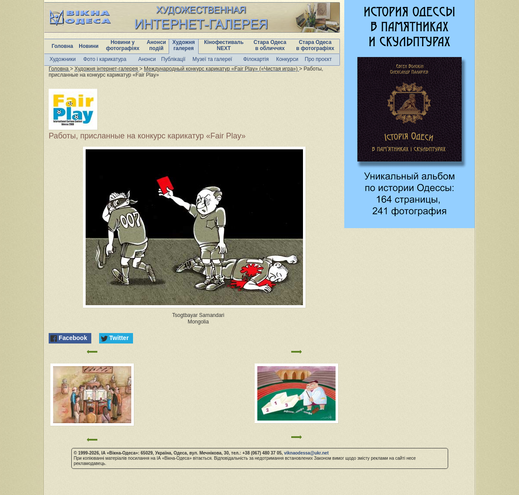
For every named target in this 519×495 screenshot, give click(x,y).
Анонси (147, 59)
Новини (88, 46)
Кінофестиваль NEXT (223, 45)
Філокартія (256, 59)
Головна (62, 46)
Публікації (173, 59)
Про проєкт (318, 59)
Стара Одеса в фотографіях (315, 45)
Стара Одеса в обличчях (269, 45)
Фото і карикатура (104, 59)
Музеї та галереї (212, 59)
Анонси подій (156, 45)
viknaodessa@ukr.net (306, 453)
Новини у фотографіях (123, 45)
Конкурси (287, 59)
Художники (63, 59)
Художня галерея (184, 45)
